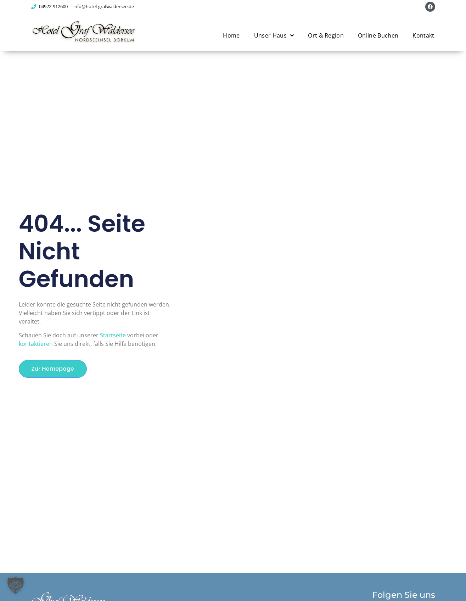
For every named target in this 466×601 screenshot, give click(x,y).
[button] (15, 585)
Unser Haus (274, 35)
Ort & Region (326, 35)
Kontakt (423, 35)
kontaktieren (36, 344)
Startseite (113, 335)
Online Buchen (378, 35)
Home (231, 35)
